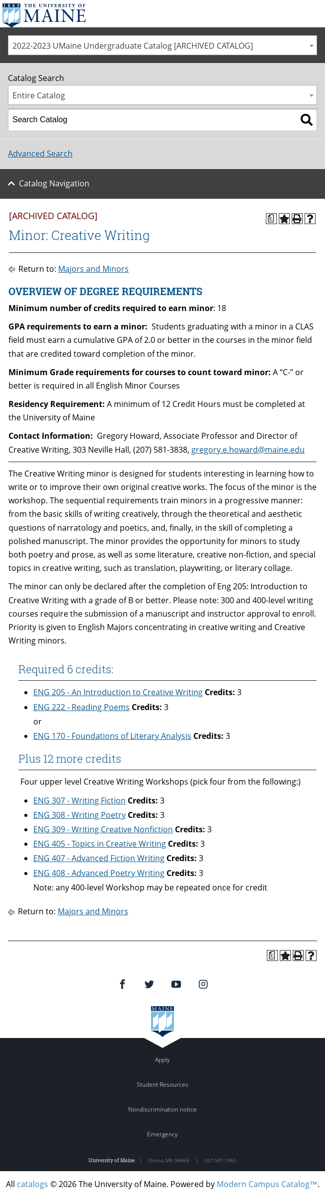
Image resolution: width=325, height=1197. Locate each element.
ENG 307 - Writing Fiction (79, 800)
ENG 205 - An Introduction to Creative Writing (118, 692)
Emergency (162, 1134)
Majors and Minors (93, 268)
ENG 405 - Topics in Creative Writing (99, 843)
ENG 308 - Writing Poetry (79, 814)
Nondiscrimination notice (162, 1109)
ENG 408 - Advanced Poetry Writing (98, 873)
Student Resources (162, 1084)
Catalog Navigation (54, 183)
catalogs (32, 1184)
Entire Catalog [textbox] (38, 95)
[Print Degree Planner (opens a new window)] (271, 218)
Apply (162, 1059)
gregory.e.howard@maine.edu (248, 449)
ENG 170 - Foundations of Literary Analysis (112, 735)
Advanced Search (40, 153)
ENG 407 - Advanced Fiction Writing (98, 858)
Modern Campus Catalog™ (267, 1184)
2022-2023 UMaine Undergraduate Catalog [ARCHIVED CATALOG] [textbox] (132, 45)
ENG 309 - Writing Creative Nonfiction (103, 829)
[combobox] (162, 45)
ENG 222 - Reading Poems (81, 707)
